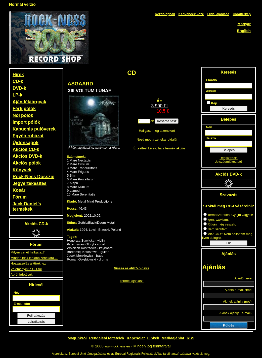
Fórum (20, 197)
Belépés (229, 150)
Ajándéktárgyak (29, 101)
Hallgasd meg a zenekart (157, 131)
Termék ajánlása (132, 281)
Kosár (19, 190)
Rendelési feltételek (106, 338)
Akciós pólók (27, 163)
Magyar (244, 24)
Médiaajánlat (173, 338)
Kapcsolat (136, 338)
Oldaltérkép (242, 14)
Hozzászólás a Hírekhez (28, 263)
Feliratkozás (36, 315)
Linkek (153, 338)
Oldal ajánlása (218, 14)
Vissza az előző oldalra (131, 268)
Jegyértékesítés (30, 183)
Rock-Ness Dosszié (33, 176)
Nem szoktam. (215, 229)
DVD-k (19, 88)
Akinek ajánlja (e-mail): (236, 313)
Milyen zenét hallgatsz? (28, 252)
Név (17, 293)
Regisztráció (229, 158)
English (244, 30)
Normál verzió (22, 4)
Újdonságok (25, 142)
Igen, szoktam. (216, 219)
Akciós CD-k (26, 149)
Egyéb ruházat (28, 135)
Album (211, 91)
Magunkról (77, 338)
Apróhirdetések (21, 274)
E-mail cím (22, 304)
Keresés (229, 108)
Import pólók (26, 122)
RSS (190, 338)
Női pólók (23, 115)
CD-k (18, 81)
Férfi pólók (24, 108)
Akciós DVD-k (27, 156)
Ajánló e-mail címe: (238, 290)
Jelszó (211, 138)
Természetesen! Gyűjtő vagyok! (228, 215)
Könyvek (22, 169)
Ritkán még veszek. (219, 224)
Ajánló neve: (243, 278)
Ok (228, 243)
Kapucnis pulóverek (34, 129)
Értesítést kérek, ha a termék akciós (160, 148)
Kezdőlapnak (165, 14)
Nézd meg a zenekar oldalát (157, 139)
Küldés (228, 325)
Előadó (211, 80)
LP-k (17, 94)
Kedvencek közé (191, 14)
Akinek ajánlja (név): (237, 301)
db (152, 121)
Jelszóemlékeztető (228, 162)
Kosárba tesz (167, 121)
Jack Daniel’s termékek (27, 206)
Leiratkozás (36, 321)
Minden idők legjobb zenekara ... (34, 258)
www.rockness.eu (117, 346)
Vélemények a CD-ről (26, 269)
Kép (212, 103)
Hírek (18, 74)
